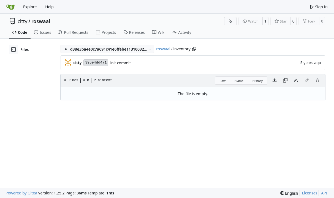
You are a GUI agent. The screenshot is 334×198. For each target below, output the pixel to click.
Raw (223, 81)
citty (22, 21)
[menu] (289, 193)
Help (49, 6)
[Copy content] (285, 80)
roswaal (40, 21)
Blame (239, 81)
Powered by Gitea (21, 193)
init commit (120, 62)
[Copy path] (194, 49)
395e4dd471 (96, 63)
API (324, 193)
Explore (30, 6)
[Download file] (274, 80)
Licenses (309, 193)
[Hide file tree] (13, 49)
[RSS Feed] (230, 21)
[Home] (10, 7)
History (257, 81)
